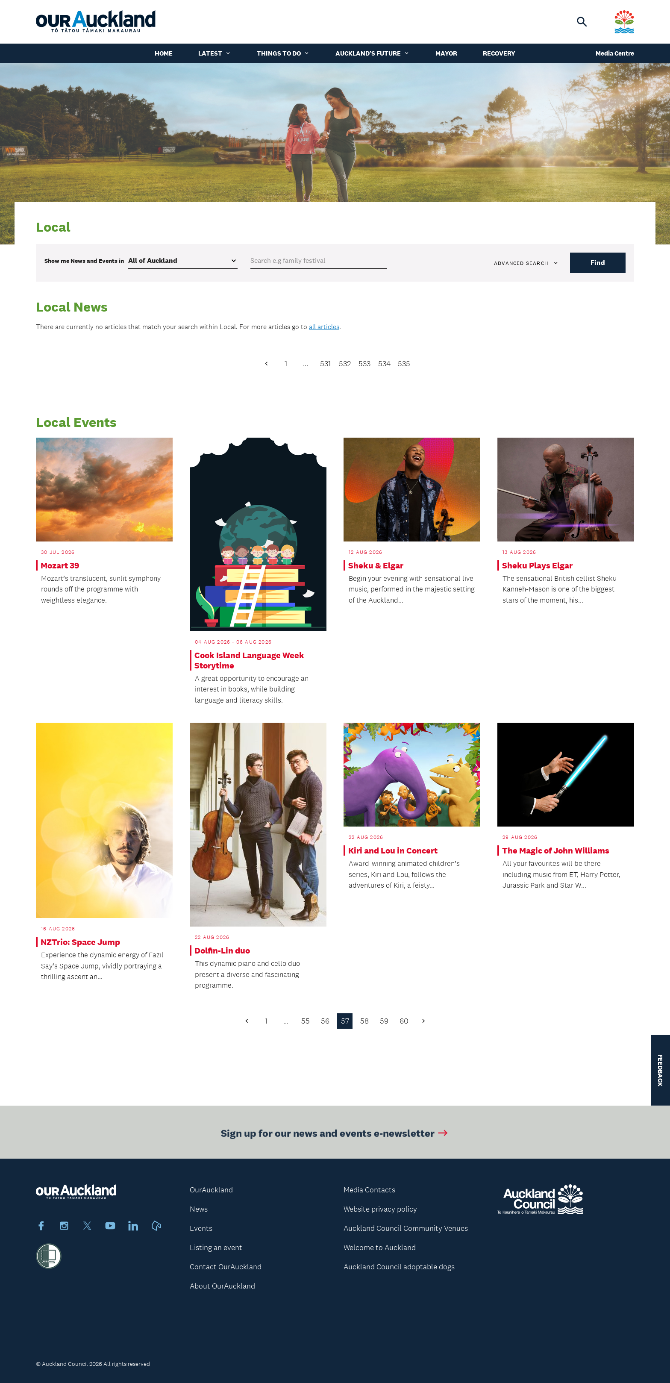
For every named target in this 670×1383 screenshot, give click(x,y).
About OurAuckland (222, 1286)
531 (325, 363)
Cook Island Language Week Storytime (249, 660)
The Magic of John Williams (555, 850)
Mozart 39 (60, 565)
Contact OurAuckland (226, 1266)
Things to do (283, 53)
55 (305, 1021)
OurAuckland (211, 1190)
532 (345, 363)
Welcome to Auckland (380, 1247)
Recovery (499, 53)
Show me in (84, 261)
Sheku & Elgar (375, 565)
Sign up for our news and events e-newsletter (335, 1136)
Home (164, 53)
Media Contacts (369, 1190)
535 (404, 363)
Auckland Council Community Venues (406, 1228)
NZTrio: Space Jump (80, 942)
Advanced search (526, 263)
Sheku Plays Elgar (537, 565)
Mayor (446, 53)
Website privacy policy (380, 1209)
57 (345, 1021)
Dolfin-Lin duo (222, 950)
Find (598, 262)
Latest (214, 53)
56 (325, 1021)
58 (364, 1021)
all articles (324, 326)
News (199, 1209)
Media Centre (615, 53)
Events (201, 1228)
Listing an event (216, 1247)
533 (364, 363)
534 (384, 363)
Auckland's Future (372, 53)
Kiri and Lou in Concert (393, 850)
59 (384, 1021)
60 (404, 1021)
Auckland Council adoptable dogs (399, 1266)
